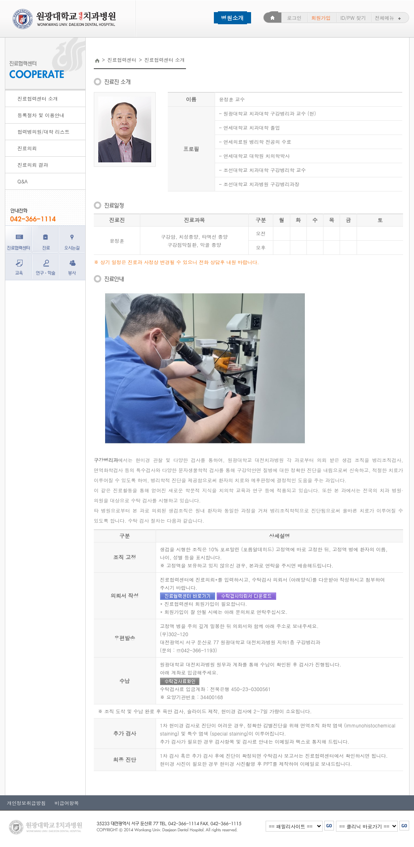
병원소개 (232, 18)
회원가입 (321, 17)
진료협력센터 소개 (37, 98)
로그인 (294, 17)
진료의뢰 (27, 148)
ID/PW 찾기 (353, 17)
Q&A (22, 181)
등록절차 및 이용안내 (40, 114)
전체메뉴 (389, 17)
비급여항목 (64, 802)
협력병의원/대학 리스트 (43, 131)
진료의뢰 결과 (32, 164)
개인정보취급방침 (26, 802)
